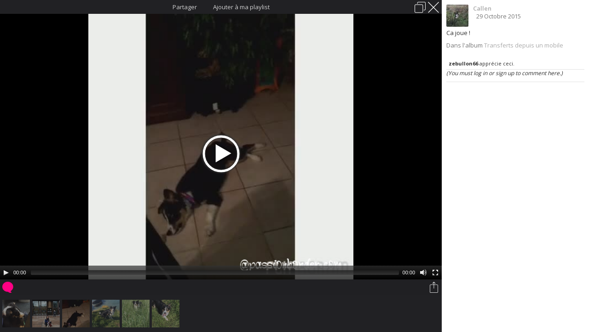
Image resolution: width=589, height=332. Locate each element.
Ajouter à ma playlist (241, 7)
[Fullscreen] (435, 272)
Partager (185, 7)
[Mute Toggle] (423, 272)
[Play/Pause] (6, 272)
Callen (482, 8)
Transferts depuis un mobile (523, 45)
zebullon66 (463, 63)
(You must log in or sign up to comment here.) (504, 73)
